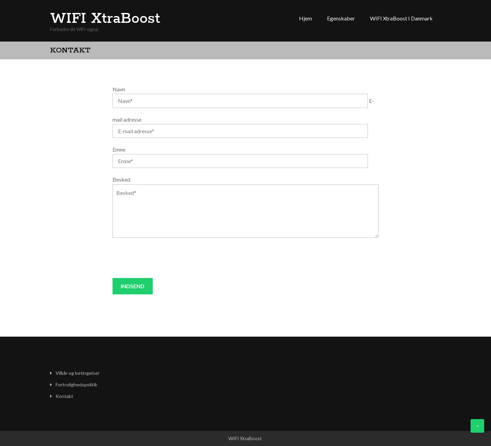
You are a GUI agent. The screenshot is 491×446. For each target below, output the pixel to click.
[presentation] (164, 258)
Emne (119, 149)
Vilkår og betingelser (78, 373)
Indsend (133, 286)
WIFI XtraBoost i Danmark (401, 18)
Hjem (305, 18)
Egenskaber (341, 18)
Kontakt (64, 396)
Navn (119, 89)
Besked (121, 179)
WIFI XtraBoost (105, 19)
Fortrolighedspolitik (76, 384)
